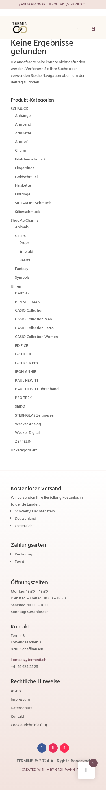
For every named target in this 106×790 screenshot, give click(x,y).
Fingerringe (24, 168)
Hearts (24, 260)
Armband (23, 124)
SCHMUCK (19, 109)
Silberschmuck (27, 212)
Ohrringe (22, 194)
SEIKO (20, 407)
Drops (24, 243)
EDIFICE (21, 346)
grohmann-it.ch (69, 770)
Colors (20, 236)
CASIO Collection (29, 310)
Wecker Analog (28, 424)
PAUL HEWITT (26, 380)
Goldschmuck (27, 177)
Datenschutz (21, 708)
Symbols (22, 277)
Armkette (23, 133)
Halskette (23, 185)
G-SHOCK (23, 354)
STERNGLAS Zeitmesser (35, 415)
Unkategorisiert (24, 450)
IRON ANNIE (25, 372)
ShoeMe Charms (24, 220)
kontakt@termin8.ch (28, 660)
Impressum (20, 700)
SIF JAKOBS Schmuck (33, 203)
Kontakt (17, 717)
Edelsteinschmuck (30, 159)
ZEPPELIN (23, 441)
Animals (22, 227)
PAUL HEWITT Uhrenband (37, 389)
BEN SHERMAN (27, 302)
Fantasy (21, 269)
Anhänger (23, 116)
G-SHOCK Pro (26, 363)
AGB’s (16, 691)
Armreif (21, 142)
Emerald (26, 251)
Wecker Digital (27, 433)
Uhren (16, 286)
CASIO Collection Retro (34, 328)
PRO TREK (23, 398)
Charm (20, 150)
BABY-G (22, 293)
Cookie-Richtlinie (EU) (29, 725)
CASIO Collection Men (33, 319)
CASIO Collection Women (36, 337)
